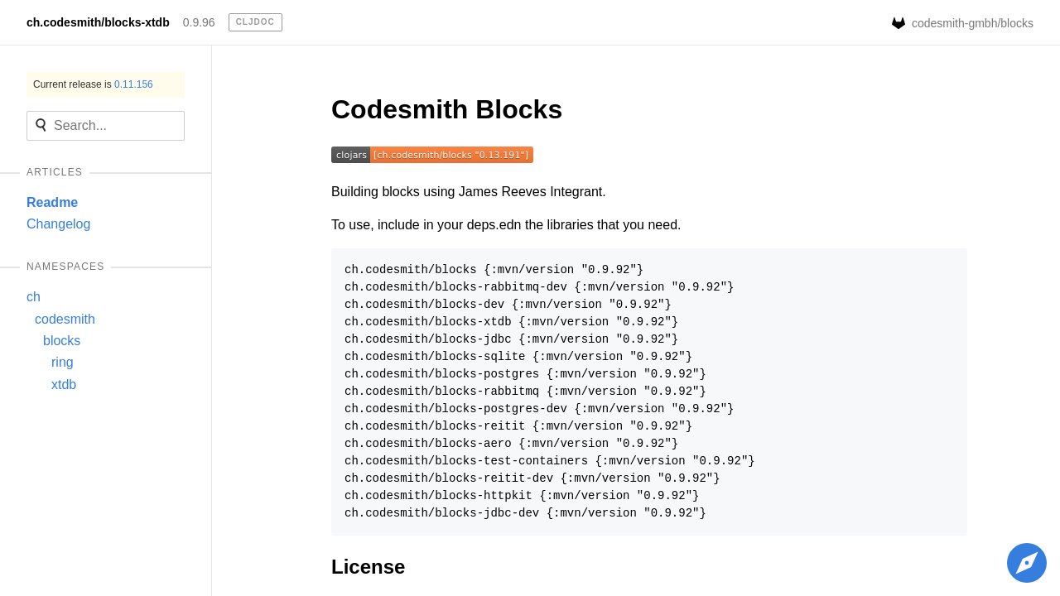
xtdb (63, 384)
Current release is (93, 84)
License (368, 566)
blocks (61, 341)
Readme (52, 202)
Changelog (58, 224)
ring (62, 362)
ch (33, 297)
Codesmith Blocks (446, 109)
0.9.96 (199, 22)
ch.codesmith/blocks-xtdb (98, 22)
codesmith (65, 319)
